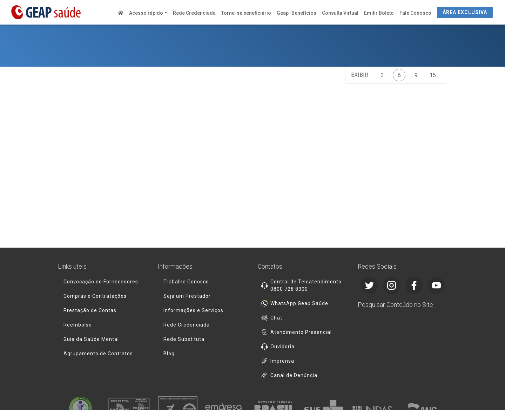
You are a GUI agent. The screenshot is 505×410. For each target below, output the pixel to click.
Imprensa (282, 361)
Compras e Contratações (95, 296)
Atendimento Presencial (301, 332)
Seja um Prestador (187, 296)
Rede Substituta (183, 339)
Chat (276, 318)
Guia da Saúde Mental (91, 339)
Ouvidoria (282, 346)
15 (433, 75)
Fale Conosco (415, 13)
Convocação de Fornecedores (100, 281)
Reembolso (77, 325)
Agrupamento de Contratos (98, 353)
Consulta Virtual (340, 13)
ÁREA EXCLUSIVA (465, 12)
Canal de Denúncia (293, 375)
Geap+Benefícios (296, 13)
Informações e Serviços (193, 310)
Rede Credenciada (194, 13)
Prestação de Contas (89, 310)
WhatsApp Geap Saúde (299, 303)
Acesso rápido (146, 13)
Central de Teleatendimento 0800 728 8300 (306, 285)
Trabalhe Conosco (186, 281)
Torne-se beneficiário (246, 13)
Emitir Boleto (379, 13)
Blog (169, 353)
